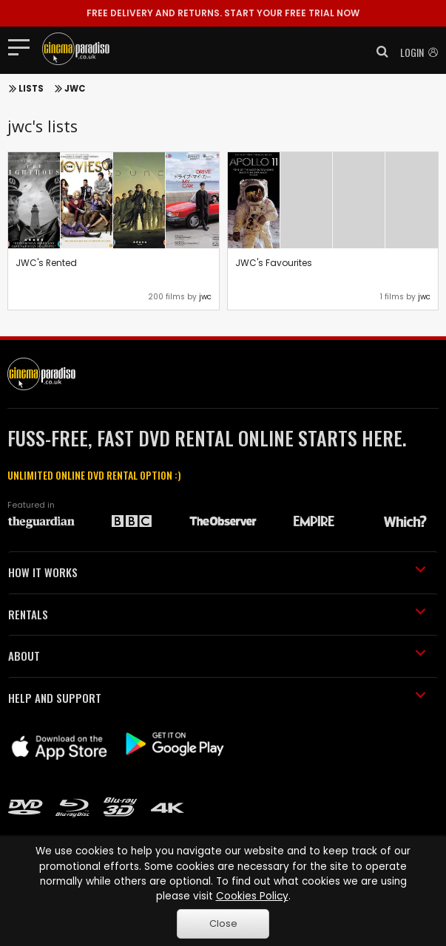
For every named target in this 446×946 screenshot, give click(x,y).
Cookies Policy (252, 896)
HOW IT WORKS (217, 572)
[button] (378, 51)
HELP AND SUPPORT (217, 698)
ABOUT (217, 655)
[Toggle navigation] (23, 46)
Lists (31, 89)
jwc (205, 296)
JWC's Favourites (273, 262)
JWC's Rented (46, 262)
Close (223, 923)
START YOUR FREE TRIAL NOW (223, 13)
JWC (74, 89)
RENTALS (217, 614)
